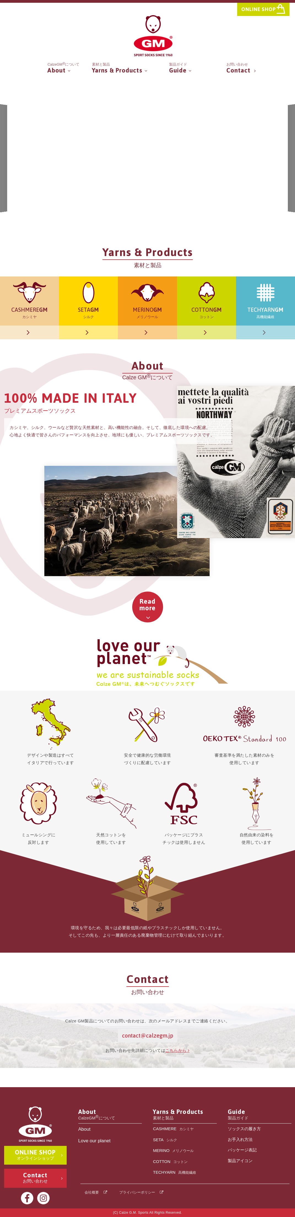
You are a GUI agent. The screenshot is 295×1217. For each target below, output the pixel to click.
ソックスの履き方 (244, 1128)
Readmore (147, 605)
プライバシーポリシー (137, 1192)
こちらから (177, 1050)
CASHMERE (173, 1129)
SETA (165, 1140)
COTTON (170, 1162)
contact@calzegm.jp (147, 1035)
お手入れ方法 (240, 1139)
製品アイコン (240, 1160)
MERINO (173, 1151)
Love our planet (94, 1140)
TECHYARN (174, 1173)
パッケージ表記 (242, 1150)
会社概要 (92, 1192)
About (84, 1129)
